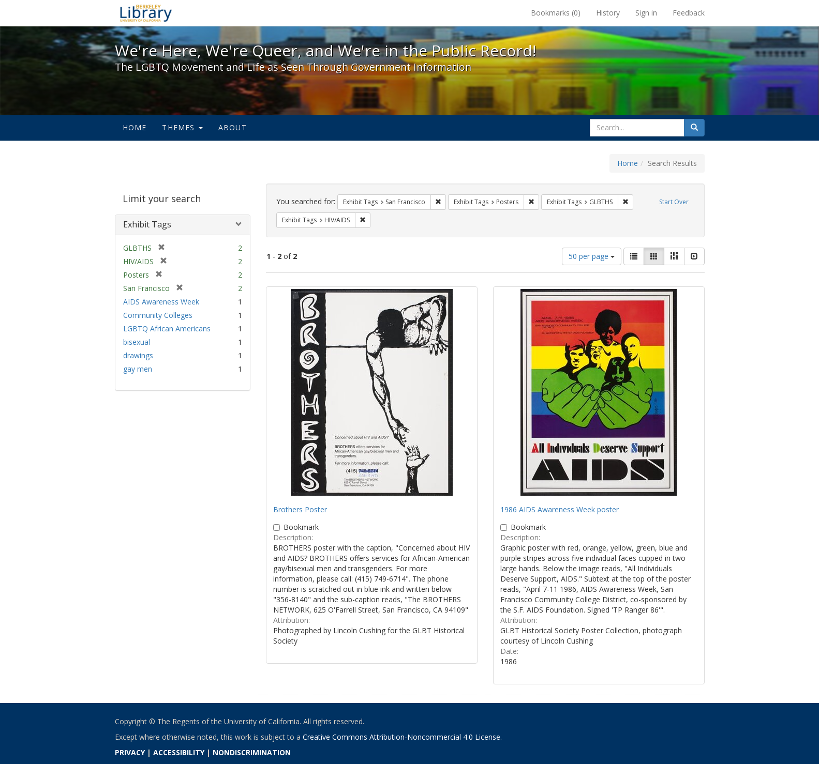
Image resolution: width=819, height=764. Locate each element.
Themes (182, 127)
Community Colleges (157, 315)
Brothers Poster (300, 509)
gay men (137, 369)
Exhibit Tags (147, 224)
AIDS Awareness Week (161, 302)
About (232, 127)
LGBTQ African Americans (167, 328)
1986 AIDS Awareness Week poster (559, 509)
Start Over (674, 201)
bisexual (136, 342)
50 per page (592, 256)
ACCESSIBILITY (178, 752)
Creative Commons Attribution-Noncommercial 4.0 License (401, 737)
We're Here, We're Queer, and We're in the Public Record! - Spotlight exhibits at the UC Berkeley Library (146, 13)
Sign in (646, 13)
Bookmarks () (555, 13)
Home (135, 127)
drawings (138, 355)
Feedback (689, 13)
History (608, 13)
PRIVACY (130, 752)
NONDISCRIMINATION (252, 752)
